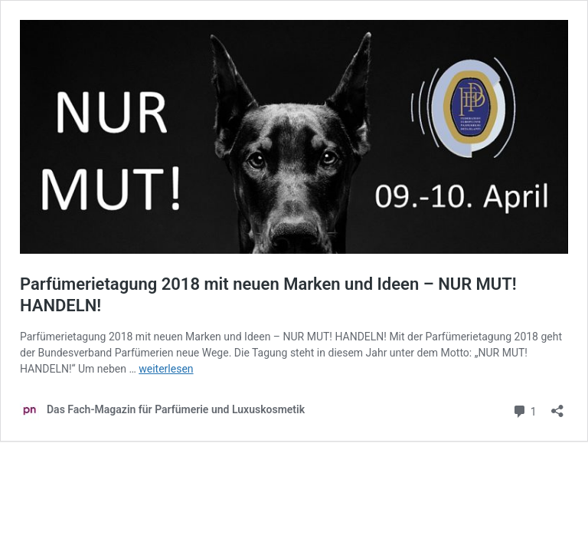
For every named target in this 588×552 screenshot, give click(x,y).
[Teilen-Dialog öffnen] (557, 406)
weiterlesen (166, 369)
